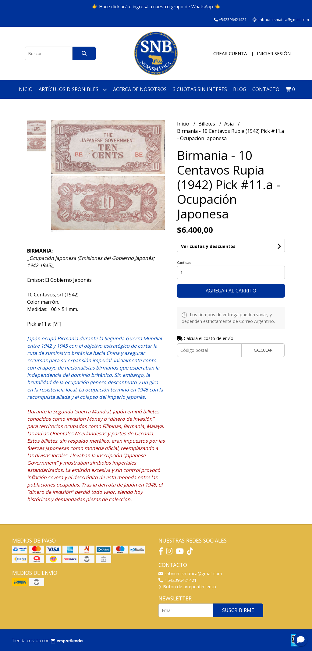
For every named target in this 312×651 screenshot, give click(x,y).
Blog (239, 89)
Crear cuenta (230, 53)
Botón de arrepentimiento (187, 586)
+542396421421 (177, 580)
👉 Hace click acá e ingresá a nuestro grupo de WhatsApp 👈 (156, 6)
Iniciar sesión (274, 53)
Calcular (263, 350)
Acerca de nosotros (140, 89)
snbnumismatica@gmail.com (190, 573)
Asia (229, 123)
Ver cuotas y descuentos (208, 246)
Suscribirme (238, 610)
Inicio (25, 89)
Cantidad (184, 262)
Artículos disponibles (73, 89)
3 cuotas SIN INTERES (200, 89)
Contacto (265, 89)
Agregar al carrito (231, 290)
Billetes (207, 123)
